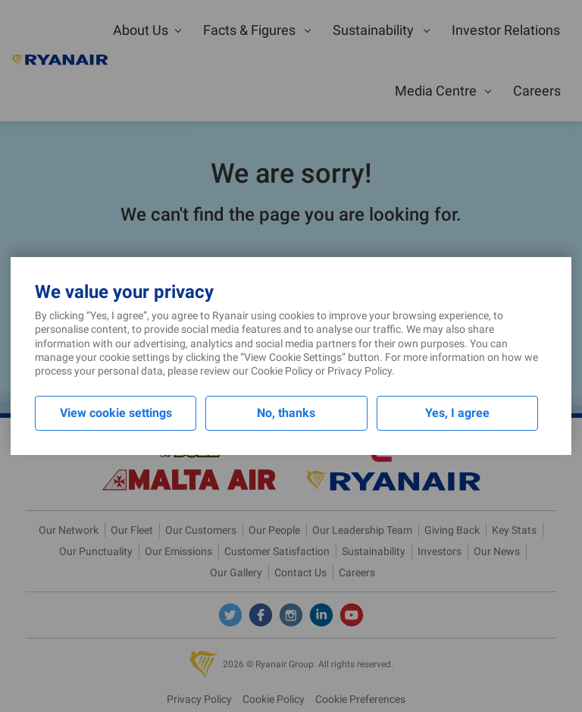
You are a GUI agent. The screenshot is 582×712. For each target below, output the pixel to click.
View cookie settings (116, 413)
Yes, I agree (457, 413)
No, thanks (286, 413)
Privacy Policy (359, 371)
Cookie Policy (282, 371)
